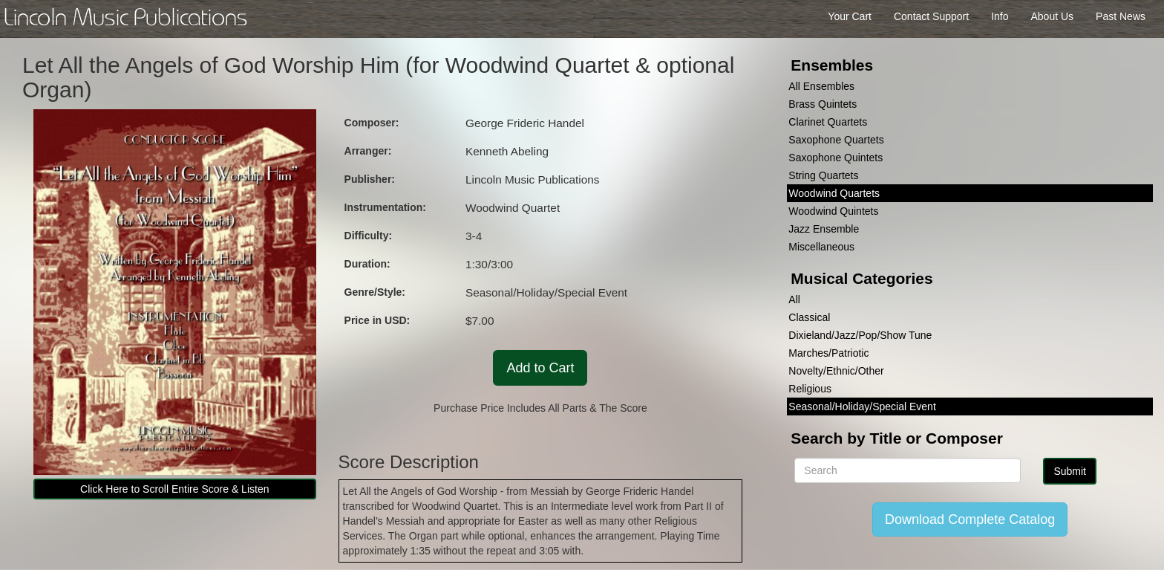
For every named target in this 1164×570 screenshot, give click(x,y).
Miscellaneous (821, 247)
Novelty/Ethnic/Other (835, 371)
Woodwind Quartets (834, 193)
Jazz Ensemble (823, 229)
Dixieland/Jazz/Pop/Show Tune (860, 335)
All (794, 299)
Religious (809, 389)
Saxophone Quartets (835, 140)
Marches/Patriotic (828, 353)
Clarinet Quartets (827, 122)
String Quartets (823, 175)
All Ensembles (821, 86)
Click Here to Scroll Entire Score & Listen (174, 489)
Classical (809, 317)
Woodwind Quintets (833, 211)
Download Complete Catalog (970, 519)
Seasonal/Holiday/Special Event (861, 406)
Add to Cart (540, 367)
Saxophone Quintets (835, 157)
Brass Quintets (822, 104)
